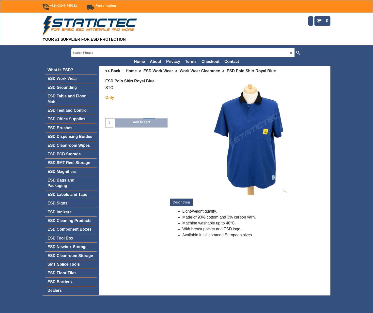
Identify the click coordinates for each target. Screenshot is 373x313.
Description (181, 202)
